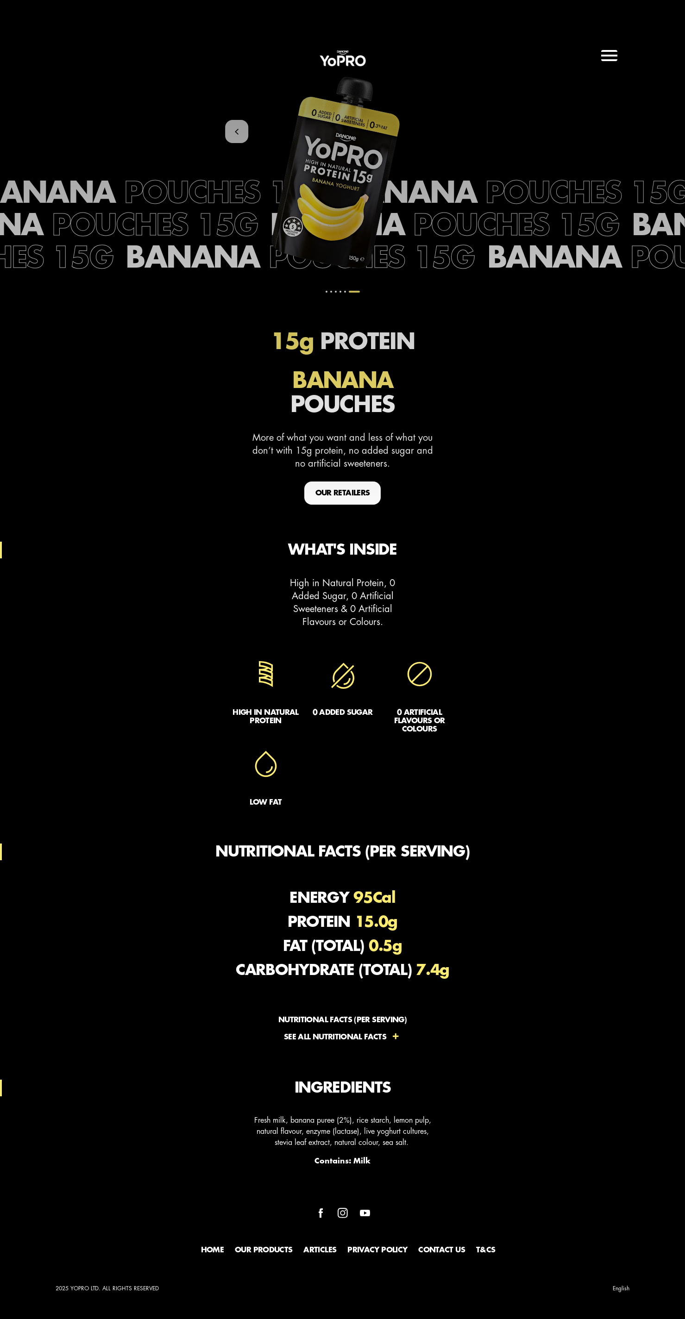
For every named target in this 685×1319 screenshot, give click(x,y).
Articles (319, 1250)
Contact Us (441, 1250)
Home (212, 1250)
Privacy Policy (377, 1250)
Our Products (263, 1250)
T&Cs (485, 1250)
